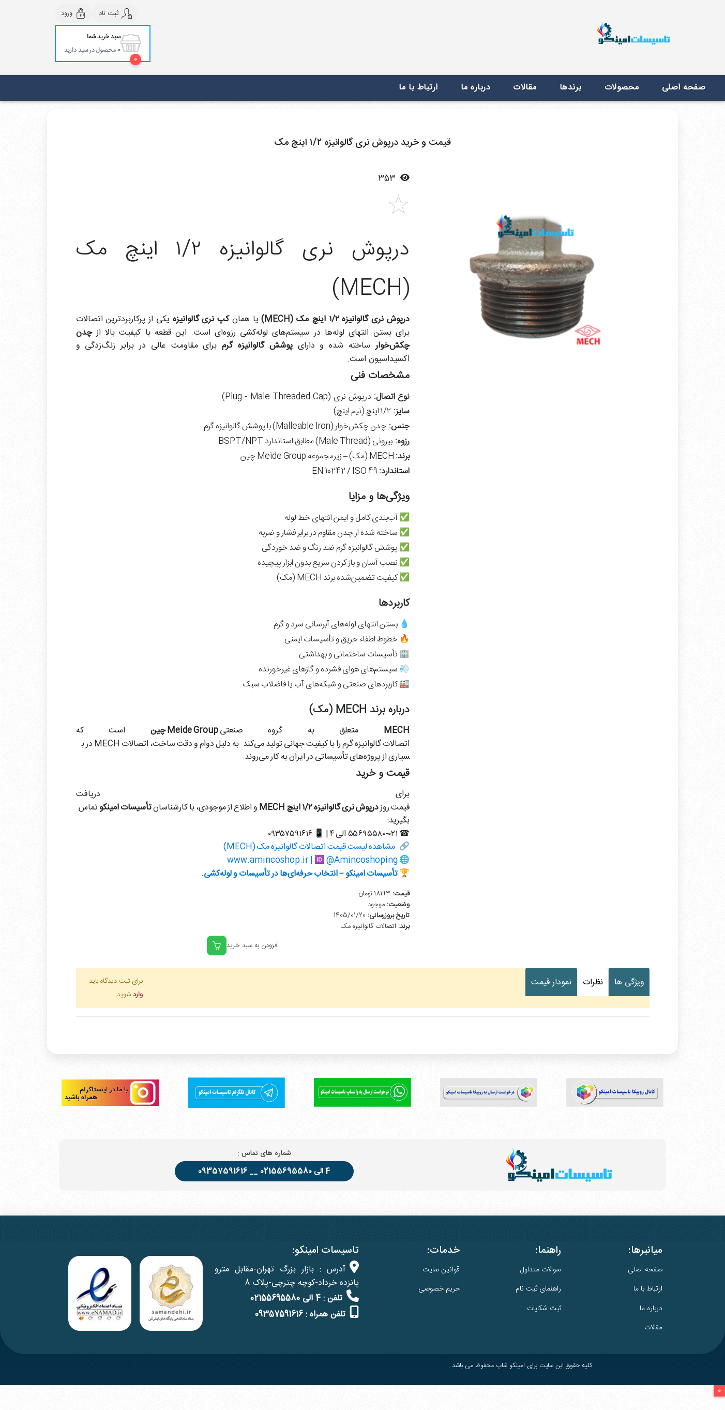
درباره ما (476, 88)
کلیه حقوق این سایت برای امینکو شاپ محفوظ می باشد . (520, 1366)
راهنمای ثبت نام (538, 1289)
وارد (138, 994)
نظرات (593, 982)
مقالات (525, 88)
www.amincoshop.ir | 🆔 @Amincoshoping (312, 860)
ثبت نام (115, 13)
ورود (73, 13)
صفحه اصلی (684, 88)
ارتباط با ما (418, 88)
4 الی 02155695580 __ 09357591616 (264, 1171)
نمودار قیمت (551, 982)
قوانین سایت (441, 1270)
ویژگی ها (629, 982)
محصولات (622, 88)
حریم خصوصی (439, 1289)
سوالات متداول (540, 1270)
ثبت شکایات (544, 1308)
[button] (437, 279)
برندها (571, 88)
